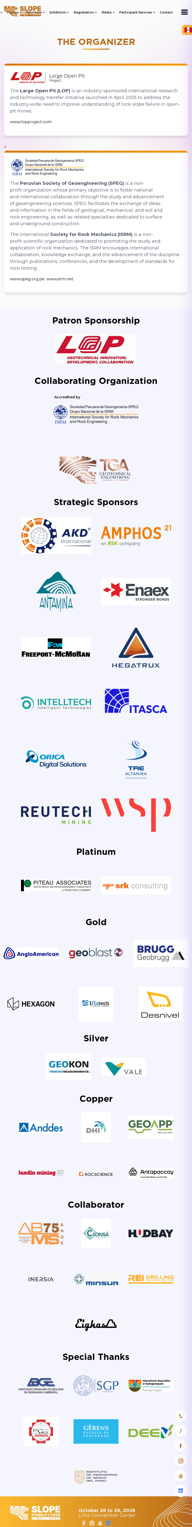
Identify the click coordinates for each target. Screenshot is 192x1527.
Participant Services (137, 12)
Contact (166, 12)
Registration (86, 12)
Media (108, 12)
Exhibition (60, 12)
